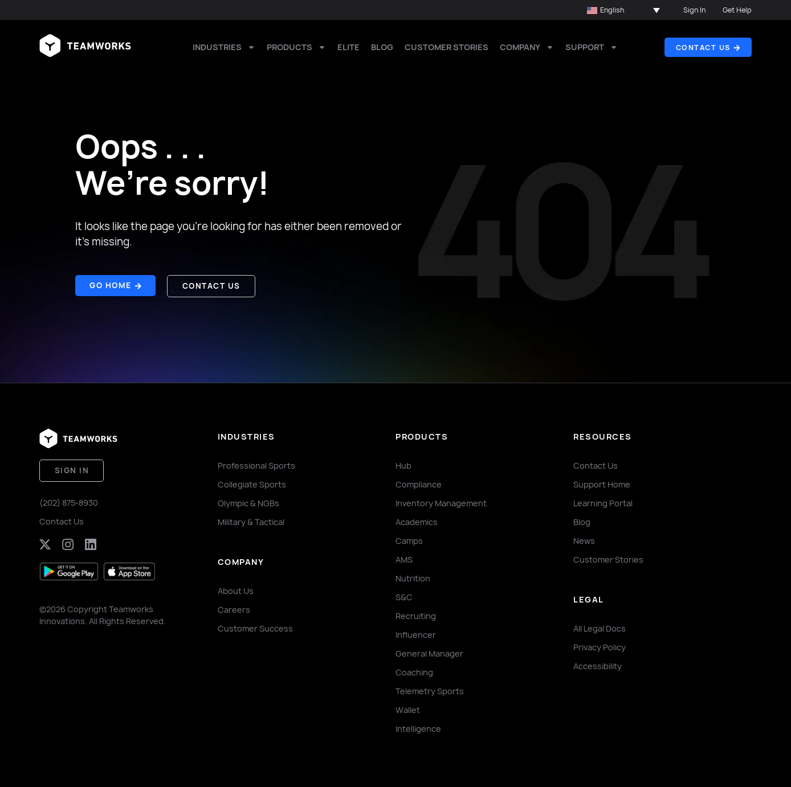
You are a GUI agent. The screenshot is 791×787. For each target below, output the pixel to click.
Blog (382, 47)
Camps (409, 539)
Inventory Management (441, 501)
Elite (348, 47)
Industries (224, 47)
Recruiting (415, 614)
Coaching (414, 670)
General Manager (429, 651)
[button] (623, 10)
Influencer (415, 633)
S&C (404, 595)
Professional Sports (256, 463)
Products (296, 47)
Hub (403, 463)
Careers (234, 607)
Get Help (737, 10)
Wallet (407, 708)
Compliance (418, 482)
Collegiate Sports (252, 482)
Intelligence (418, 727)
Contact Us (61, 518)
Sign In (694, 10)
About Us (236, 589)
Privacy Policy (599, 645)
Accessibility (597, 664)
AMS (404, 557)
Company (527, 47)
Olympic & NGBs (248, 501)
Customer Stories (446, 47)
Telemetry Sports (429, 689)
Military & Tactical (251, 520)
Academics (416, 520)
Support (591, 47)
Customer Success (255, 626)
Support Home (601, 482)
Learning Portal (603, 501)
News (584, 539)
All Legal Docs (599, 626)
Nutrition (412, 576)
